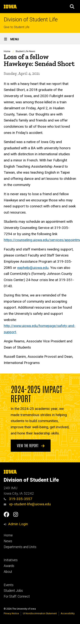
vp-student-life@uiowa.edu (27, 504)
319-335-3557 (18, 499)
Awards (9, 566)
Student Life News (25, 51)
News (8, 541)
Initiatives (11, 560)
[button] (72, 6)
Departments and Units (20, 547)
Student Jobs (13, 590)
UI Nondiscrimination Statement (40, 613)
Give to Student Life (16, 27)
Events (8, 585)
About (8, 572)
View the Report (31, 445)
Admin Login (18, 524)
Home (7, 51)
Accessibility (68, 613)
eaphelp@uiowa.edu (33, 268)
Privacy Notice (11, 613)
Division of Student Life (31, 19)
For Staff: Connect (17, 596)
